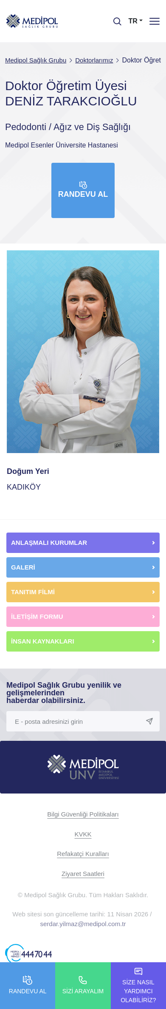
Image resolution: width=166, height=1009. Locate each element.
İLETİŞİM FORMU (37, 616)
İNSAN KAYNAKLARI (43, 641)
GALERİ (23, 567)
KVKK (82, 834)
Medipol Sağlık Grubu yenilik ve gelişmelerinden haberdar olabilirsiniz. (63, 692)
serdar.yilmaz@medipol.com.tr (83, 923)
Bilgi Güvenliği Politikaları (82, 814)
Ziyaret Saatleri (83, 873)
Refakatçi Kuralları (83, 853)
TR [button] (133, 21)
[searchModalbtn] (114, 18)
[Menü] (154, 21)
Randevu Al (83, 189)
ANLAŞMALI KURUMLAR (49, 542)
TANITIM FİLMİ (33, 591)
